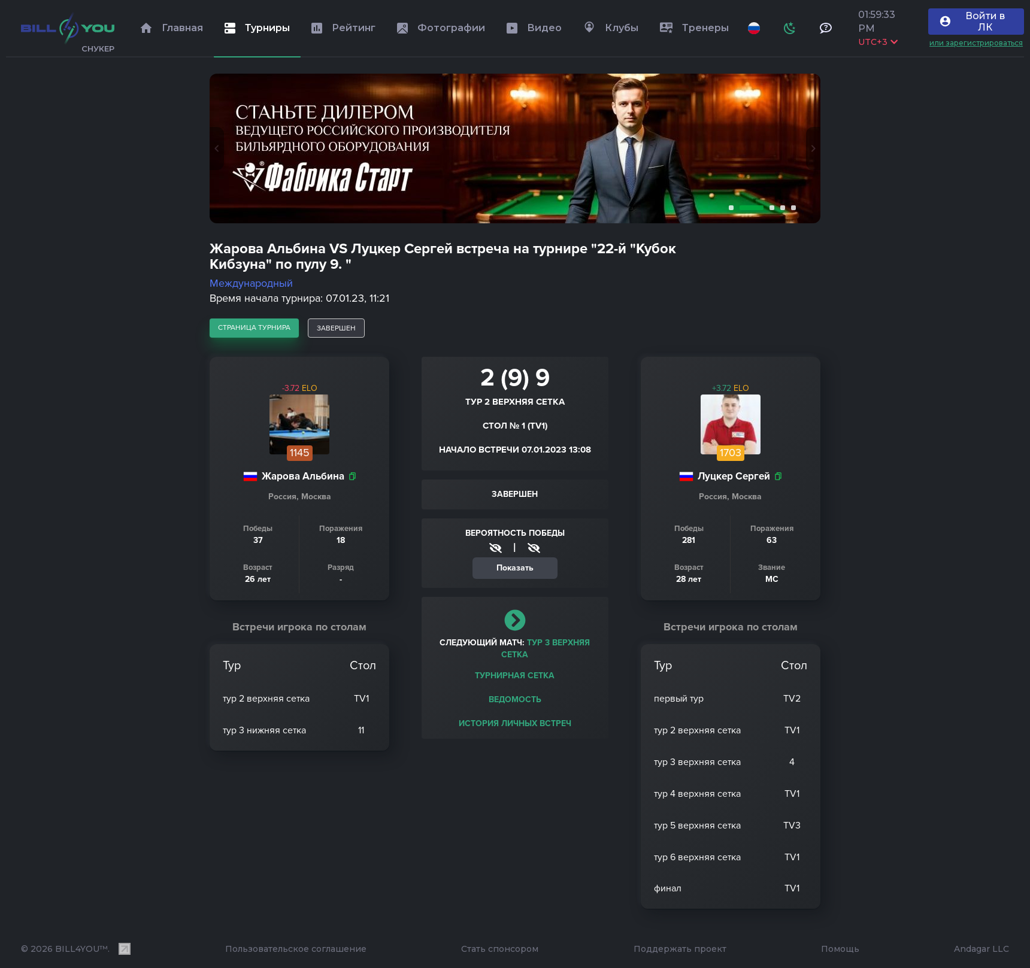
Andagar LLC (981, 948)
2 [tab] (749, 207)
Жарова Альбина (303, 476)
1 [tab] (728, 207)
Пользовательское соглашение (295, 948)
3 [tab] (769, 207)
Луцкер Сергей (734, 476)
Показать (515, 568)
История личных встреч (515, 723)
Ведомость (515, 699)
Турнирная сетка (515, 675)
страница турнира (254, 327)
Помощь (840, 948)
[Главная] (67, 28)
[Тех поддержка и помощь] (825, 28)
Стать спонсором (499, 948)
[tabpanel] (515, 148)
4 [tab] (780, 207)
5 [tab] (791, 207)
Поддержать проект (680, 948)
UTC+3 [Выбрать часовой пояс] (878, 42)
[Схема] (789, 28)
